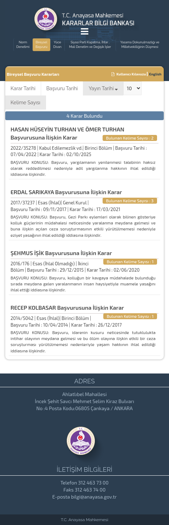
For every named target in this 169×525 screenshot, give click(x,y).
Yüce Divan (57, 45)
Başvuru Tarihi (62, 88)
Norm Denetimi (23, 45)
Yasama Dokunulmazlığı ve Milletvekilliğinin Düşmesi (139, 45)
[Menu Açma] (84, 33)
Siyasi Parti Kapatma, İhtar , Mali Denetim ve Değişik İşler (90, 45)
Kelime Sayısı (25, 102)
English (155, 74)
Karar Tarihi (23, 88)
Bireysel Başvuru (41, 45)
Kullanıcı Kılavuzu (129, 74)
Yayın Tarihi (103, 88)
